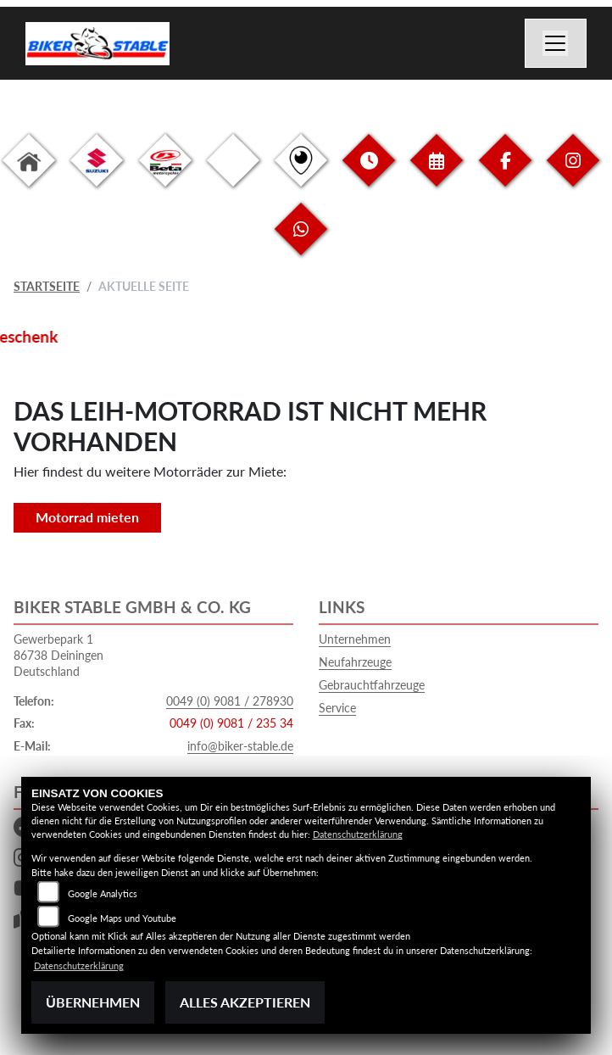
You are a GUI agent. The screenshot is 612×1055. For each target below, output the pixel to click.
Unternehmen (355, 639)
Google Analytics (102, 893)
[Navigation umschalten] (556, 43)
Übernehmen (93, 1002)
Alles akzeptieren (245, 1002)
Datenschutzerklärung (358, 834)
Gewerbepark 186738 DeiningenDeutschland (58, 655)
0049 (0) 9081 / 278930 (229, 701)
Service (337, 708)
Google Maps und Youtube (122, 918)
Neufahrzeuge (355, 662)
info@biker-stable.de (240, 746)
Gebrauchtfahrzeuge (372, 685)
